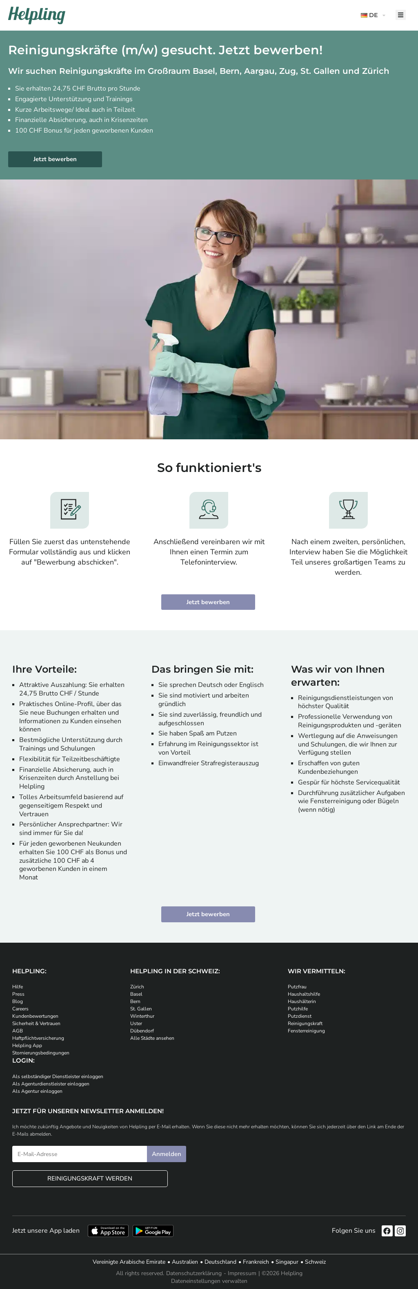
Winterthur (142, 1016)
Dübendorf (142, 1031)
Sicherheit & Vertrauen (36, 1024)
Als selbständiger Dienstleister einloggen (57, 1076)
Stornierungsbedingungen (40, 1053)
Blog (17, 1002)
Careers (20, 1009)
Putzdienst (299, 1016)
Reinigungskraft (305, 1024)
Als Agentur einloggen (37, 1091)
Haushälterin (302, 1002)
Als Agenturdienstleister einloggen (50, 1084)
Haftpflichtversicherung (38, 1038)
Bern (135, 1002)
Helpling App (27, 1046)
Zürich (137, 987)
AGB (17, 1031)
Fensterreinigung (306, 1031)
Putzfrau (297, 987)
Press (18, 994)
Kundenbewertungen (35, 1016)
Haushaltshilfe (304, 994)
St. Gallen (141, 1009)
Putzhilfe (298, 1009)
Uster (136, 1024)
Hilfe (17, 987)
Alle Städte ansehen (152, 1038)
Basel (136, 994)
